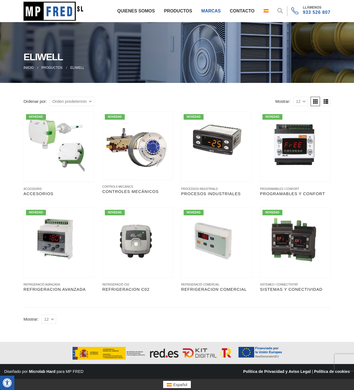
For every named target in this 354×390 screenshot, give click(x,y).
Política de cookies (332, 371)
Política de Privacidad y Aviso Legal (277, 371)
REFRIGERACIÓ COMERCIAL (200, 284)
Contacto (242, 11)
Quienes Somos (136, 11)
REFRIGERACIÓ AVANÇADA (42, 284)
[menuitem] (177, 384)
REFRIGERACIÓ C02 (115, 284)
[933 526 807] (310, 11)
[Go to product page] (59, 147)
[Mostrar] (300, 101)
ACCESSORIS (33, 188)
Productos (178, 11)
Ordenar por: (35, 101)
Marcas (211, 11)
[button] (7, 383)
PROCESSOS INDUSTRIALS (199, 188)
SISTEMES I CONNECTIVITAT (279, 284)
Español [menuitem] (180, 385)
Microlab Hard (42, 371)
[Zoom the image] (54, 4)
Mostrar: (282, 101)
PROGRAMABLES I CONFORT (279, 188)
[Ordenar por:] (72, 101)
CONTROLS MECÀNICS (117, 186)
